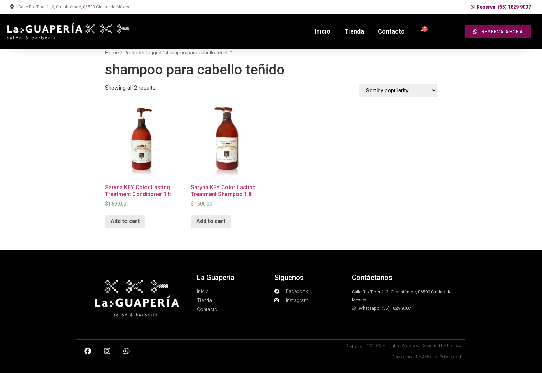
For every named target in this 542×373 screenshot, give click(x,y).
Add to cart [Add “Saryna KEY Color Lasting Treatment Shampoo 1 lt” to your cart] (210, 221)
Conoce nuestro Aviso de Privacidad (426, 357)
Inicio (322, 31)
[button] (498, 31)
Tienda (354, 31)
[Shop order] (398, 90)
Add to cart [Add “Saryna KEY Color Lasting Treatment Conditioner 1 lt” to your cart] (125, 221)
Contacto (391, 31)
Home (112, 52)
